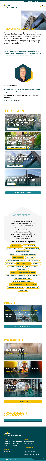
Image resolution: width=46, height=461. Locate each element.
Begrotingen (11, 184)
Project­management (29, 245)
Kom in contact (23, 420)
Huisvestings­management (32, 248)
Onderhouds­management (23, 251)
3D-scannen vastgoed (32, 287)
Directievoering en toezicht (14, 248)
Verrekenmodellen (23, 269)
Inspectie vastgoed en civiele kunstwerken (23, 272)
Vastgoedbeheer (16, 245)
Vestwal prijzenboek (32, 266)
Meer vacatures (23, 401)
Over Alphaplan (17, 441)
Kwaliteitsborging (13, 129)
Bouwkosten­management (23, 263)
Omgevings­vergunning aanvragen (16, 147)
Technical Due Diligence (34, 275)
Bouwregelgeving (18, 257)
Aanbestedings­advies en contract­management (23, 254)
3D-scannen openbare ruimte (15, 287)
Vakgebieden (7, 441)
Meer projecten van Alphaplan (23, 192)
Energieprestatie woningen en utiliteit (23, 281)
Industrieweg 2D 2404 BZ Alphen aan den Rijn (31, 452)
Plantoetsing (29, 257)
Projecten (16, 443)
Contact (15, 445)
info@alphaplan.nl (29, 441)
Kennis (5, 445)
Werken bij (7, 443)
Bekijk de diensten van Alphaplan (23, 242)
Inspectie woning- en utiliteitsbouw (15, 275)
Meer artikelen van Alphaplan (23, 326)
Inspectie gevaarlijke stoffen (23, 278)
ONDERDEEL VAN (33, 1)
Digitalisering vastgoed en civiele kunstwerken (23, 284)
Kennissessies (9, 263)
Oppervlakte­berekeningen (15, 165)
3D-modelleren (23, 290)
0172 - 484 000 (28, 444)
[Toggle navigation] (42, 5)
